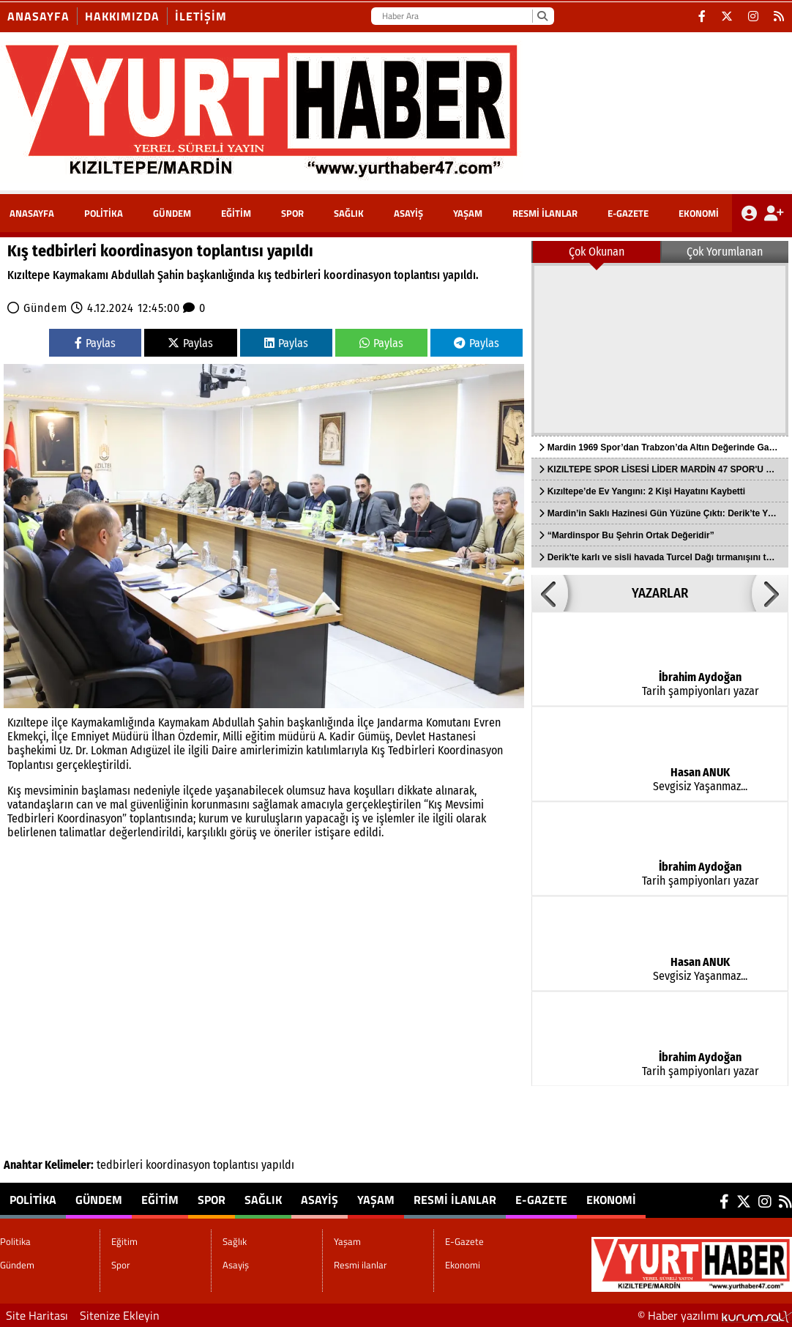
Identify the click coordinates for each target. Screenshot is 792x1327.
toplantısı (235, 1165)
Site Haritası (37, 1315)
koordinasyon (178, 1165)
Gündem (172, 213)
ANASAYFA (32, 213)
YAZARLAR (660, 593)
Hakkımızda (122, 16)
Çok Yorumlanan (725, 252)
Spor (292, 213)
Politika (103, 213)
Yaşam (467, 213)
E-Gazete (628, 213)
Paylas (95, 343)
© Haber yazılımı (715, 1315)
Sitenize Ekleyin (120, 1315)
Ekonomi (699, 213)
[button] (549, 593)
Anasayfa (38, 16)
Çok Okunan (596, 252)
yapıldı (277, 1165)
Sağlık (349, 213)
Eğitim (236, 213)
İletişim (201, 16)
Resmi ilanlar (545, 213)
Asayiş (408, 213)
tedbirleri (120, 1165)
